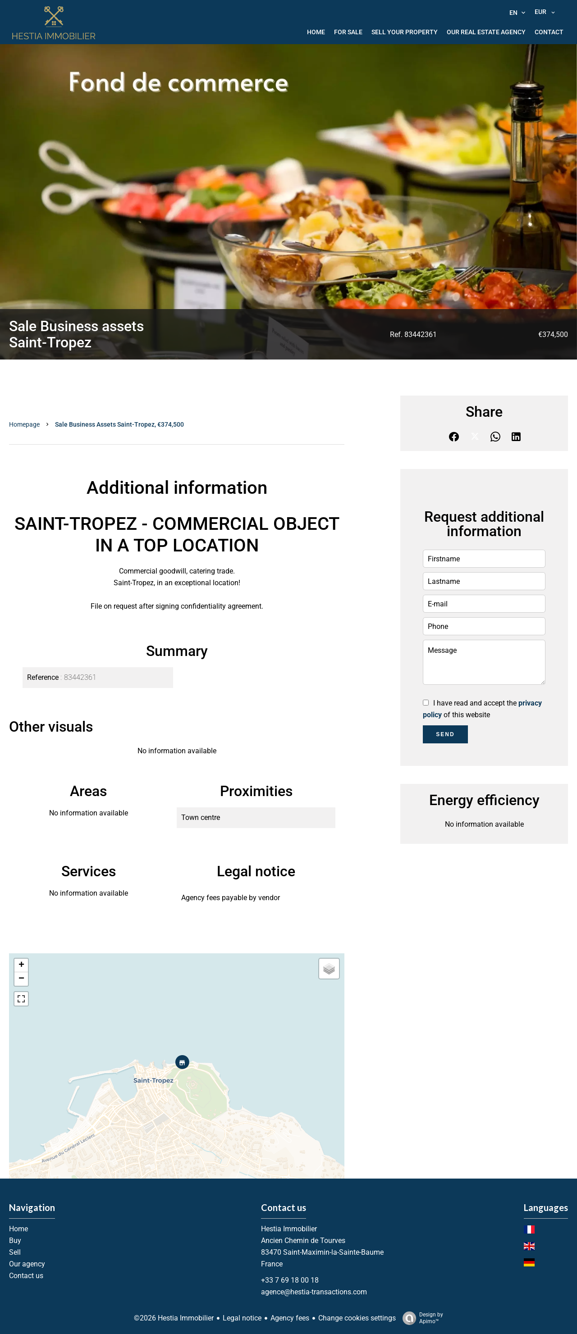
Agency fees (289, 1318)
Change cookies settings (357, 1318)
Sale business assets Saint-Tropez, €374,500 (119, 424)
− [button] (21, 979)
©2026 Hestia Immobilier (174, 1318)
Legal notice (242, 1318)
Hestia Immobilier (289, 1229)
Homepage (24, 424)
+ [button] (21, 965)
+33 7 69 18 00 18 (290, 1280)
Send (445, 734)
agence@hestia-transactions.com (314, 1292)
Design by (420, 1318)
